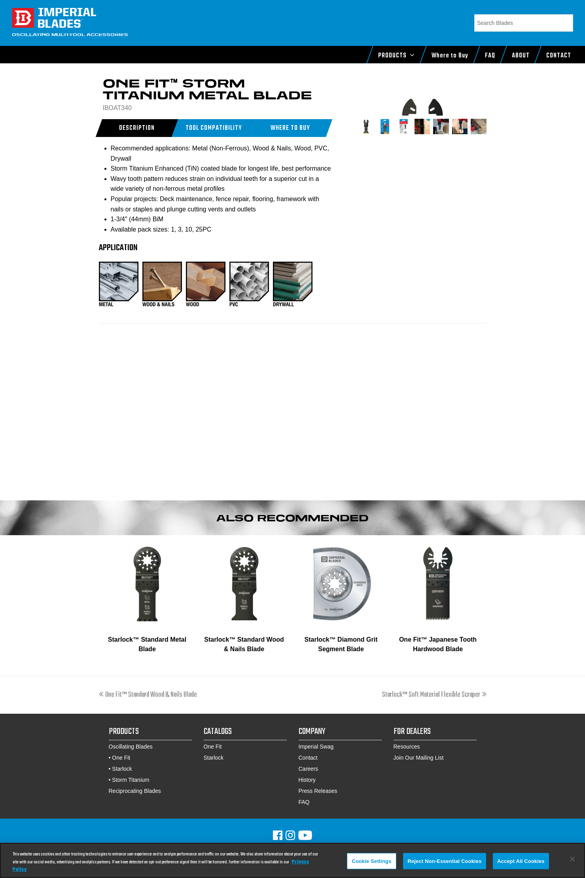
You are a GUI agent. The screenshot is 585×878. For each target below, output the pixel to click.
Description (136, 128)
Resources (407, 746)
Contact (308, 757)
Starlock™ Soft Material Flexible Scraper (434, 695)
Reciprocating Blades (135, 791)
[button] (290, 128)
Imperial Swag (316, 746)
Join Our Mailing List (419, 757)
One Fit (121, 757)
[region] (292, 860)
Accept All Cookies (521, 861)
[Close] (572, 859)
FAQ (304, 802)
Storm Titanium (130, 780)
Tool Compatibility (213, 128)
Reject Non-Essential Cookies (444, 861)
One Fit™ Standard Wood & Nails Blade (148, 695)
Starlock (122, 769)
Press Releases (318, 791)
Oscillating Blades (131, 746)
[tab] (136, 128)
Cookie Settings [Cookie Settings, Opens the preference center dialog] (371, 861)
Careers (308, 769)
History (307, 780)
